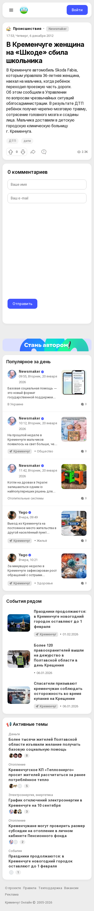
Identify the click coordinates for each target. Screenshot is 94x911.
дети (27, 141)
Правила (29, 888)
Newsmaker (57, 29)
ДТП (12, 141)
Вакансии (71, 888)
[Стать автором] (47, 345)
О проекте (13, 888)
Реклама (12, 894)
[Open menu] (11, 10)
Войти (77, 10)
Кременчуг (22, 451)
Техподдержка (50, 888)
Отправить (22, 304)
